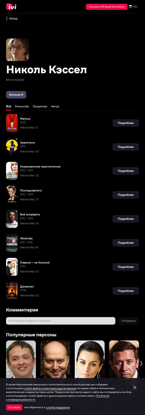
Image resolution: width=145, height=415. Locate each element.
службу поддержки (58, 407)
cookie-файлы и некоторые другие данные (50, 388)
